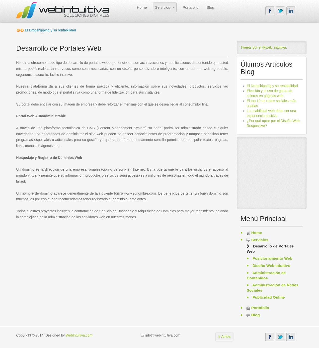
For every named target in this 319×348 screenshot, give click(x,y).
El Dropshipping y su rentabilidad (272, 86)
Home (142, 7)
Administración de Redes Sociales (272, 287)
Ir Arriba (224, 337)
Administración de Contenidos (266, 275)
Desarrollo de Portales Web (270, 248)
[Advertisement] (271, 172)
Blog (210, 7)
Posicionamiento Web (271, 258)
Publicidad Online (268, 297)
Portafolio (190, 7)
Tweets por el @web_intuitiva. (263, 47)
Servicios (162, 7)
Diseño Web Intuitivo (270, 265)
